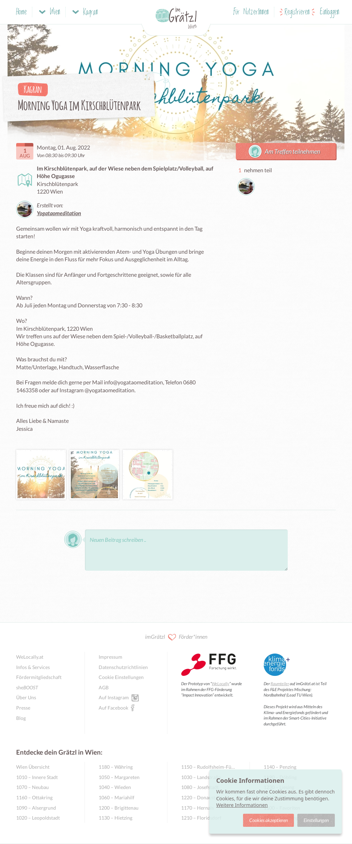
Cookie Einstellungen (121, 677)
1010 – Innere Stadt (37, 777)
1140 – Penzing (280, 767)
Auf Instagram (114, 697)
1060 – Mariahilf (116, 797)
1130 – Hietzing (115, 818)
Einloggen (329, 12)
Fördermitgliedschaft (39, 677)
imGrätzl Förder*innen (176, 637)
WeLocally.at (29, 657)
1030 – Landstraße (201, 777)
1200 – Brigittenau (119, 808)
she (27, 687)
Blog (21, 718)
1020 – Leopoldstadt (38, 818)
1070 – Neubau (32, 787)
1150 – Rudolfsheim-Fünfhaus (208, 767)
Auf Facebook (113, 707)
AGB (104, 687)
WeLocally (220, 683)
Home (21, 12)
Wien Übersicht (33, 767)
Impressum (110, 657)
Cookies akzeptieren (268, 820)
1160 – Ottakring (34, 797)
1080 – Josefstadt (200, 787)
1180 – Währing (116, 767)
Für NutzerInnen (251, 12)
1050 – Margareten (119, 777)
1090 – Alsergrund (36, 808)
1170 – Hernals (197, 808)
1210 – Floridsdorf (201, 818)
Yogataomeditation (59, 213)
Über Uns (26, 697)
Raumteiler (280, 683)
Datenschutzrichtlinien (123, 667)
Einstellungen (316, 820)
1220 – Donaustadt (201, 797)
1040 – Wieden (115, 787)
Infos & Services (33, 667)
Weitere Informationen (242, 805)
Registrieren (297, 12)
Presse (23, 708)
